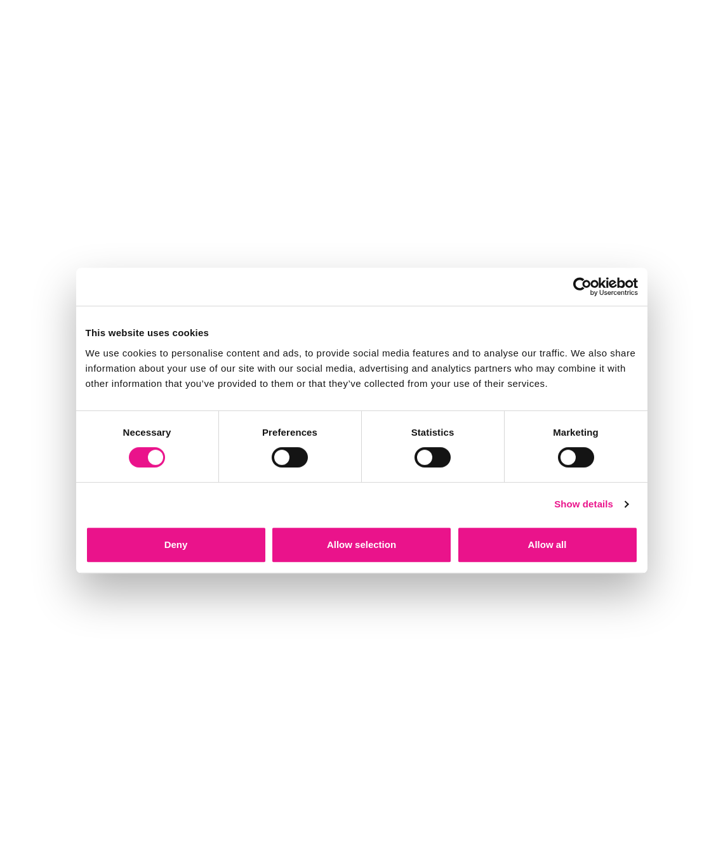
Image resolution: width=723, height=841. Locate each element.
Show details (583, 504)
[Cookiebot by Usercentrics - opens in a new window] (582, 286)
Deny (176, 544)
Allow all (547, 544)
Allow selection (361, 544)
